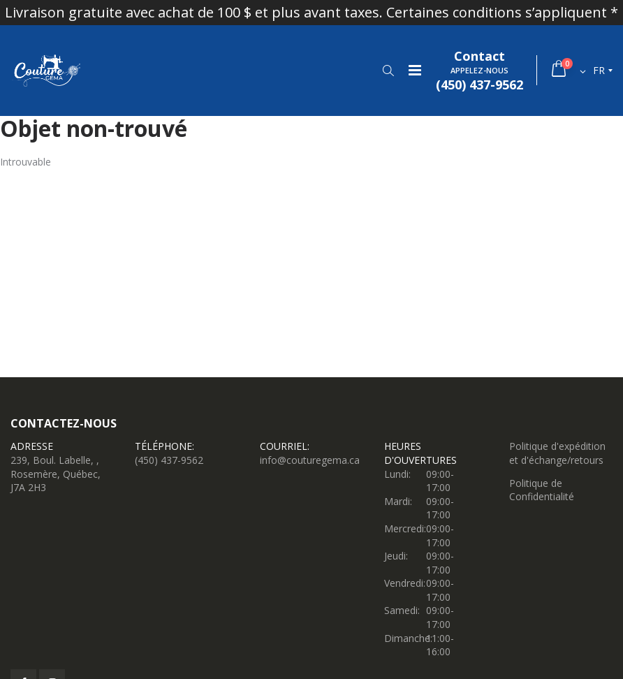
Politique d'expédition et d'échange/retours (557, 453)
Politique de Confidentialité (541, 490)
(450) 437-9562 (169, 460)
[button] (388, 70)
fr (599, 70)
